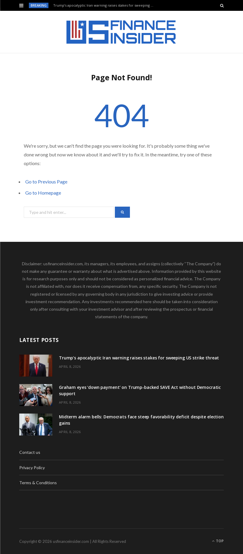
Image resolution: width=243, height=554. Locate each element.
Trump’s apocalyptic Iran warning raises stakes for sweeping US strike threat (105, 5)
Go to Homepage (43, 192)
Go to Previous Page (46, 181)
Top (218, 540)
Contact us (29, 452)
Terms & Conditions (38, 482)
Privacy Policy (32, 467)
